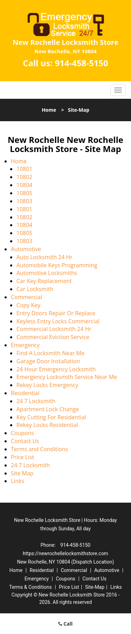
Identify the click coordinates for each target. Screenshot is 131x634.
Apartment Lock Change (47, 409)
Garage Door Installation (48, 361)
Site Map (22, 473)
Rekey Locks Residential (47, 425)
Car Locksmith (34, 289)
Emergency (25, 345)
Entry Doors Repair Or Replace (55, 313)
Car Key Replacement (44, 281)
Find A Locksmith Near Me (50, 353)
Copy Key (28, 305)
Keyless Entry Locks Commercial (58, 321)
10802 (24, 177)
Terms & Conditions (30, 587)
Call (65, 623)
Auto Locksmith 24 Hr (44, 257)
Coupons (22, 433)
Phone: (49, 545)
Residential (25, 393)
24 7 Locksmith (36, 401)
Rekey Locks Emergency (47, 385)
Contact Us (25, 441)
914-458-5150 (81, 63)
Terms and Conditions (39, 449)
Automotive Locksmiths (46, 273)
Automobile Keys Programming (56, 265)
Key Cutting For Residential (51, 417)
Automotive (26, 249)
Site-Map (94, 587)
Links (17, 481)
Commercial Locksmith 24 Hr (54, 329)
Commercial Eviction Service (52, 337)
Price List (22, 457)
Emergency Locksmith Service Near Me (66, 377)
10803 (24, 201)
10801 (24, 169)
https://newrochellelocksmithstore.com (65, 553)
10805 (24, 193)
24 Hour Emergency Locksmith (56, 369)
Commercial (26, 297)
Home (49, 109)
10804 (24, 185)
